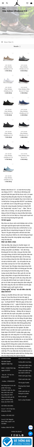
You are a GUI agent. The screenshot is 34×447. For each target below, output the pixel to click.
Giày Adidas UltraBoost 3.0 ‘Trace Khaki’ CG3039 (8, 69)
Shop (4, 8)
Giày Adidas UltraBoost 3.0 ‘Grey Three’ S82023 (8, 158)
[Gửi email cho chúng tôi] (17, 435)
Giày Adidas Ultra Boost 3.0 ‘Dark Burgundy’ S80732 (23, 92)
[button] (2, 3)
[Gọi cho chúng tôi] (20, 435)
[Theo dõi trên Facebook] (12, 435)
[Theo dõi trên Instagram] (14, 435)
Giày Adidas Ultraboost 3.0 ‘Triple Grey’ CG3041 (23, 69)
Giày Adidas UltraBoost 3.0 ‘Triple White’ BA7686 (8, 92)
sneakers (27, 346)
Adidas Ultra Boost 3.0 (8, 190)
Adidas (30, 201)
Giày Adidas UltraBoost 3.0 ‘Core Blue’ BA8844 (23, 114)
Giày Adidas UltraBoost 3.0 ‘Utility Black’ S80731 (23, 136)
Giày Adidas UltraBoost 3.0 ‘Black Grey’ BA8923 (8, 136)
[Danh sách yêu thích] (27, 3)
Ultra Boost (17, 192)
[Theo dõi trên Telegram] (22, 435)
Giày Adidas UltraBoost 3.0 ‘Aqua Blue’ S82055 (8, 180)
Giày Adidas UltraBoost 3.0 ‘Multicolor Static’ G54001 (8, 114)
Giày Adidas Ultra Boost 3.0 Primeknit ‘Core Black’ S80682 (23, 158)
